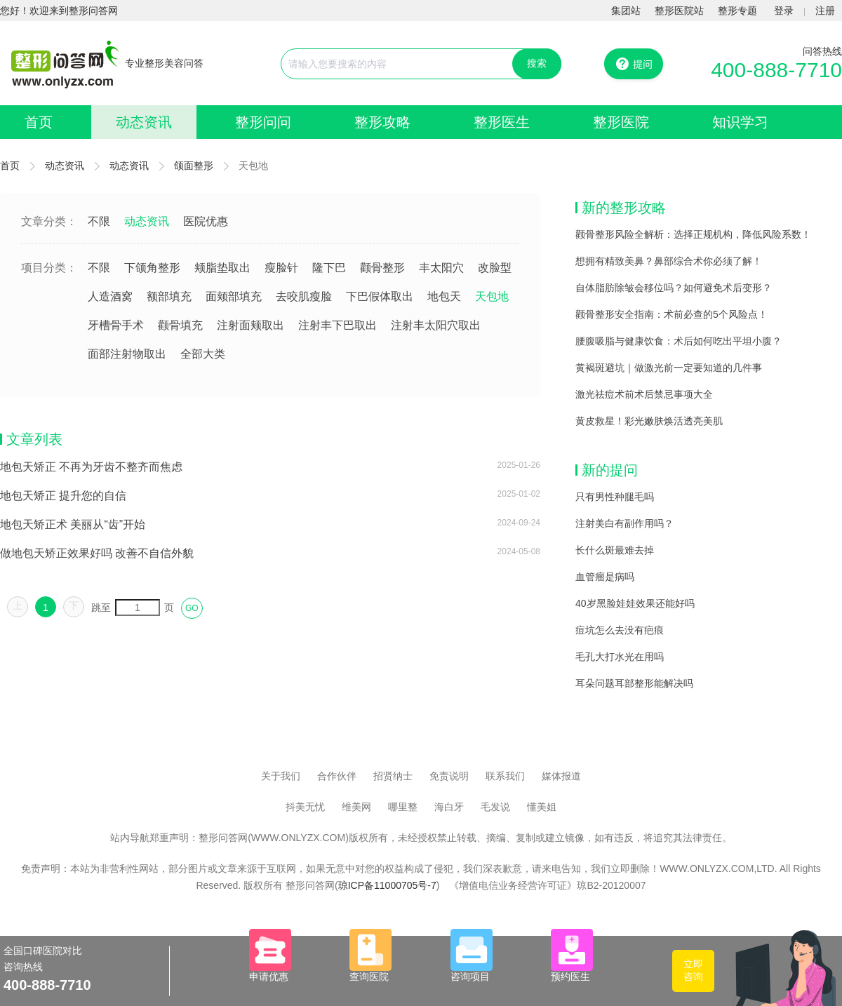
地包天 (444, 296)
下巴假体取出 (379, 296)
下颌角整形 (152, 268)
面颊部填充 (234, 296)
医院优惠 (205, 221)
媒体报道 (561, 776)
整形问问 (263, 122)
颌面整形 (193, 165)
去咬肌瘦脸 (304, 296)
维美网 (356, 806)
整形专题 (737, 10)
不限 (99, 221)
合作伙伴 (336, 776)
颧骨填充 (180, 325)
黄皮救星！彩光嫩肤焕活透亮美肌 (649, 421)
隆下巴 (329, 268)
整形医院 (621, 122)
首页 (39, 122)
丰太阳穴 (441, 268)
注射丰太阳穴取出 (436, 325)
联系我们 (505, 776)
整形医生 (502, 122)
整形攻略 (382, 122)
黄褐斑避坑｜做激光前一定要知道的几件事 (668, 367)
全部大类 (202, 354)
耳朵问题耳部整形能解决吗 (634, 683)
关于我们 (280, 776)
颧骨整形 (382, 268)
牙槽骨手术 (116, 325)
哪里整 (402, 806)
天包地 (492, 296)
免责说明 (449, 776)
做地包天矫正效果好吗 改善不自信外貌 (97, 553)
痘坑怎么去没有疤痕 (619, 630)
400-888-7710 (776, 69)
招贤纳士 (393, 776)
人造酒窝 (110, 296)
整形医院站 (679, 10)
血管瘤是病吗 (604, 576)
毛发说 (495, 806)
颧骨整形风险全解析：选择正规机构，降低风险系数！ (693, 234)
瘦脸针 (281, 268)
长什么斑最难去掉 (614, 550)
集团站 (626, 10)
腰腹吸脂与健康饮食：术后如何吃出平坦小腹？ (678, 341)
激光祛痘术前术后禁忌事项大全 (644, 394)
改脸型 (495, 268)
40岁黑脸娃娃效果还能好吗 (635, 603)
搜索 (537, 63)
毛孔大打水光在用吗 (619, 656)
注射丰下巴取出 (337, 325)
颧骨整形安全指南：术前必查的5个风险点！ (671, 314)
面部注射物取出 (127, 354)
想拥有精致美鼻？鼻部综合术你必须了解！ (668, 261)
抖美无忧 (305, 806)
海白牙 (449, 806)
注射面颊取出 (250, 325)
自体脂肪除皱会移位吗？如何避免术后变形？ (673, 287)
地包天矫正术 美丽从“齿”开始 (72, 524)
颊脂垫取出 (222, 268)
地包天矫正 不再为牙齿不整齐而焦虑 (91, 467)
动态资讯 (144, 122)
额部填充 (169, 296)
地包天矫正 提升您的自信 (63, 496)
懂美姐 (541, 806)
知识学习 (740, 122)
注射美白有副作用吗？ (624, 523)
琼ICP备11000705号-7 (387, 885)
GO (192, 608)
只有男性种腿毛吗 (614, 496)
